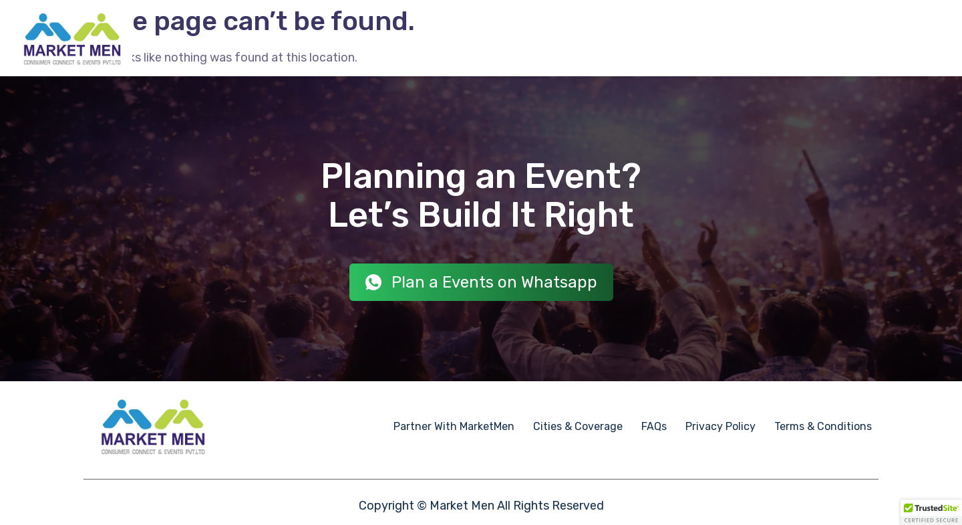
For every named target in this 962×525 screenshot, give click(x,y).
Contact (915, 39)
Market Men (462, 505)
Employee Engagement (518, 38)
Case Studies (686, 38)
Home (380, 38)
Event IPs (615, 38)
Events (428, 38)
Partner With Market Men (796, 38)
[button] (931, 512)
